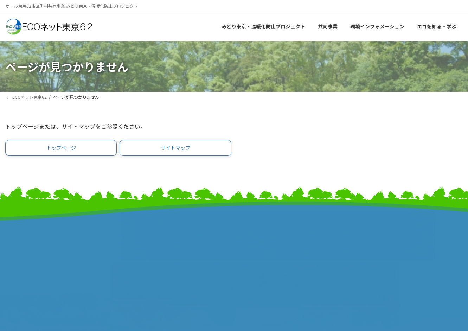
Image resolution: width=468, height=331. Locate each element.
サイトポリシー (374, 240)
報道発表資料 (21, 252)
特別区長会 (135, 244)
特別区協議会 (255, 244)
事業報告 (15, 259)
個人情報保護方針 (377, 247)
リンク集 (366, 232)
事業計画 (15, 244)
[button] (61, 149)
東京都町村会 (138, 252)
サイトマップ (372, 225)
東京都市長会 (138, 237)
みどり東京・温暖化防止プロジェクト (50, 237)
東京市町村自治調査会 (265, 237)
